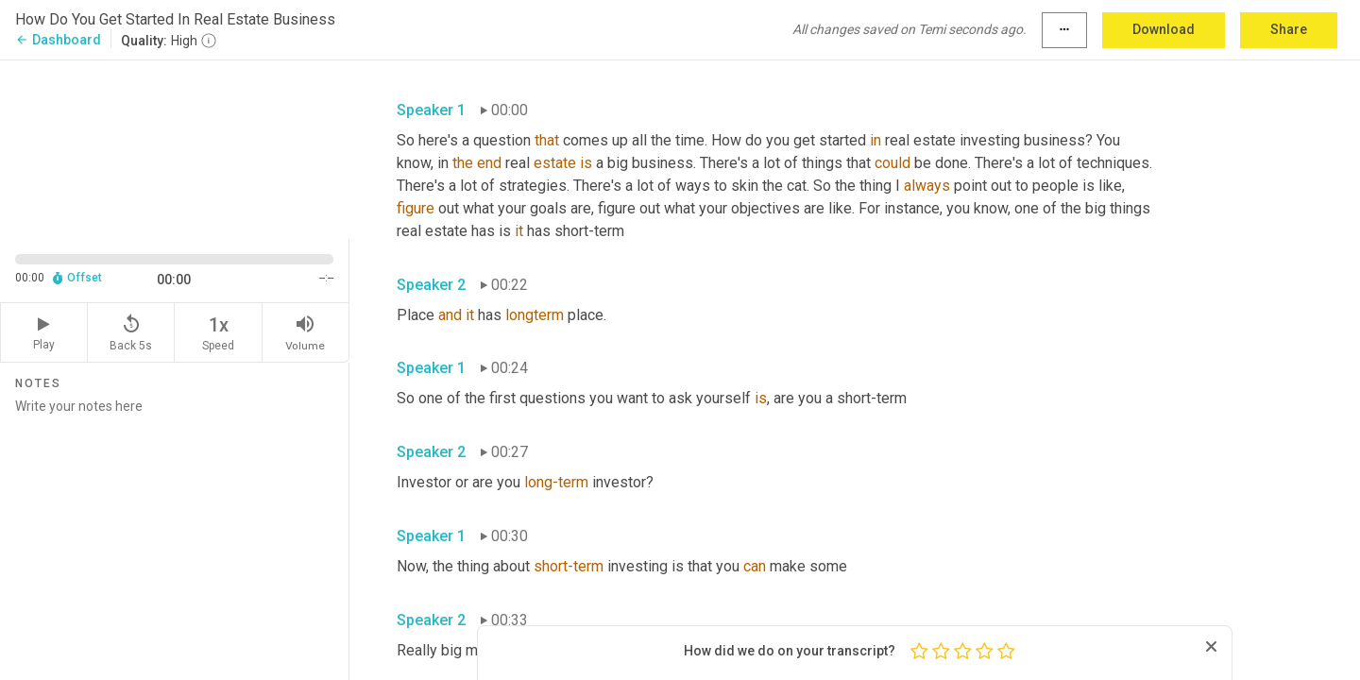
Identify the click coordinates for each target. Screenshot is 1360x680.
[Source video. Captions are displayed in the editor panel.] (174, 147)
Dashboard (58, 39)
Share (1288, 29)
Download (1163, 29)
